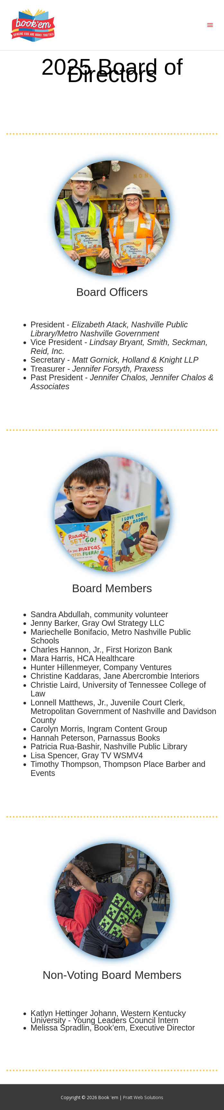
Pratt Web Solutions (143, 1097)
